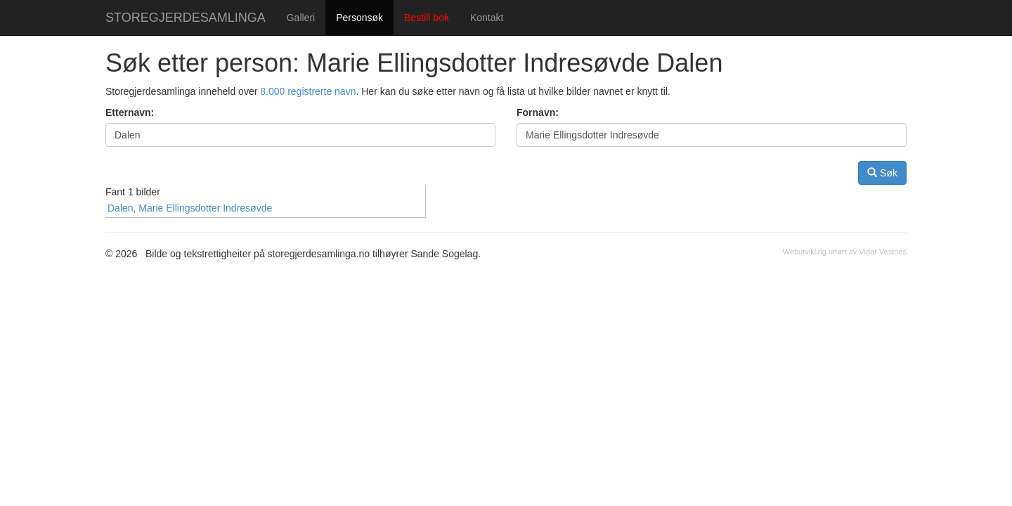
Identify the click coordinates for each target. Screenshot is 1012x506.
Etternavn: (129, 112)
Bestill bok (426, 17)
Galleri (301, 17)
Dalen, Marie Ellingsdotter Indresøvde (190, 208)
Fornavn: (538, 112)
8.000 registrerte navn (308, 91)
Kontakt (486, 17)
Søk (882, 173)
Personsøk (359, 17)
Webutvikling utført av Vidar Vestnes (845, 251)
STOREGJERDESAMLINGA (185, 18)
